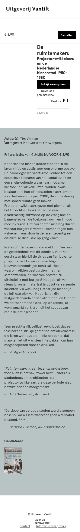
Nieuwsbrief (43, 522)
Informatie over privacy (51, 526)
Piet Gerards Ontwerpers (42, 143)
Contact (25, 526)
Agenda (40, 519)
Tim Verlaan (29, 139)
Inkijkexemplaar (53, 84)
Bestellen (67, 35)
